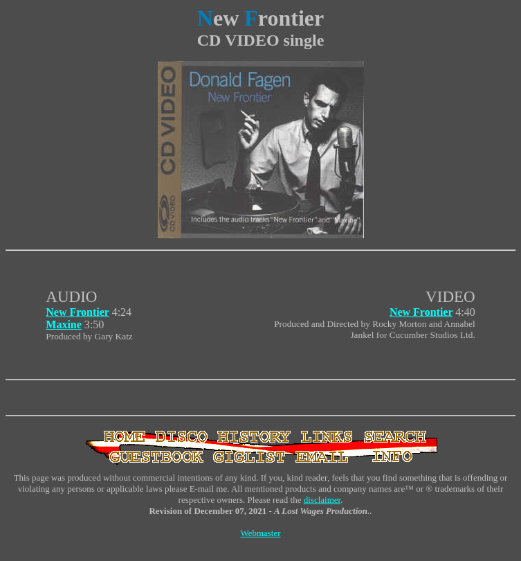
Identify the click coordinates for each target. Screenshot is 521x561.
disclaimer (322, 500)
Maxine (64, 324)
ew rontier (260, 18)
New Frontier (77, 312)
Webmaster (260, 533)
